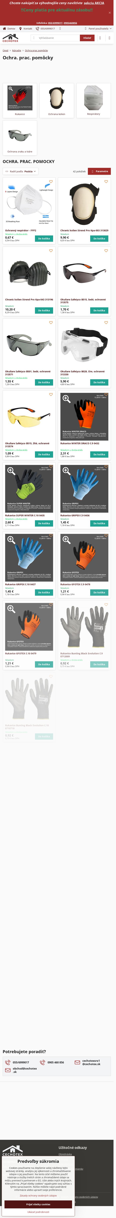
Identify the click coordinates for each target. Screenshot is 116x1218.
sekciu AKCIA (94, 3)
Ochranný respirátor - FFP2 (20, 230)
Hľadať (87, 37)
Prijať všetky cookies (38, 1204)
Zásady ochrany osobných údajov (79, 1196)
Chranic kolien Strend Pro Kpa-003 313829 (84, 230)
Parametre (99, 171)
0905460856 (70, 23)
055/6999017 (55, 23)
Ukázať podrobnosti (38, 1212)
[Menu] (110, 38)
